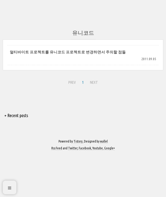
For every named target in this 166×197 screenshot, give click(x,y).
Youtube (97, 148)
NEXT (94, 82)
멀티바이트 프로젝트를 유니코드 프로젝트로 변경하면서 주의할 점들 (68, 52)
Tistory (78, 141)
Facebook (85, 148)
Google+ (109, 148)
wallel (104, 141)
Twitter (72, 148)
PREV (72, 82)
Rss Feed (56, 148)
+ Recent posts (16, 115)
